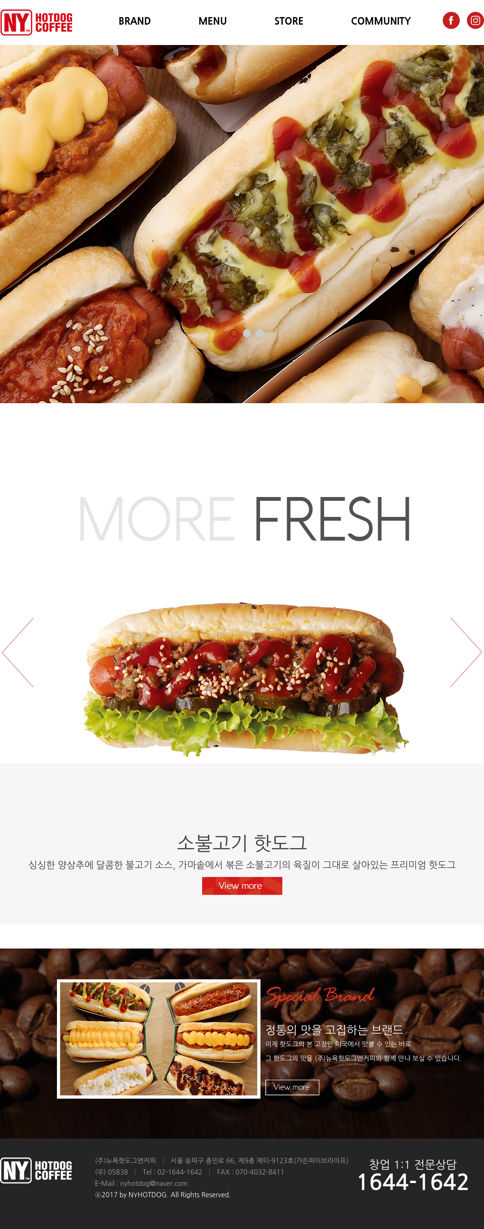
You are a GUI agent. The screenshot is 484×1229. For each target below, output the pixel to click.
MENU (212, 21)
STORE (289, 21)
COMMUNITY (381, 21)
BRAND (135, 21)
